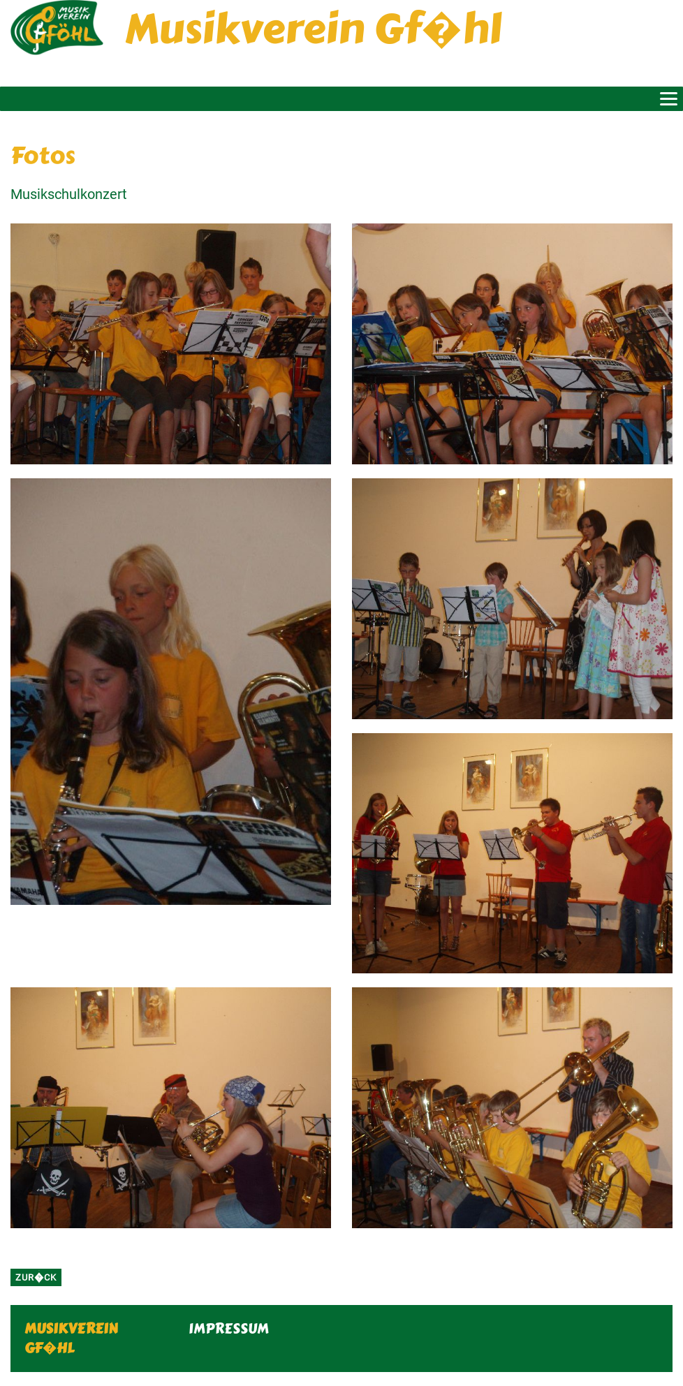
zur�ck (36, 1277)
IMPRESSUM (229, 1328)
